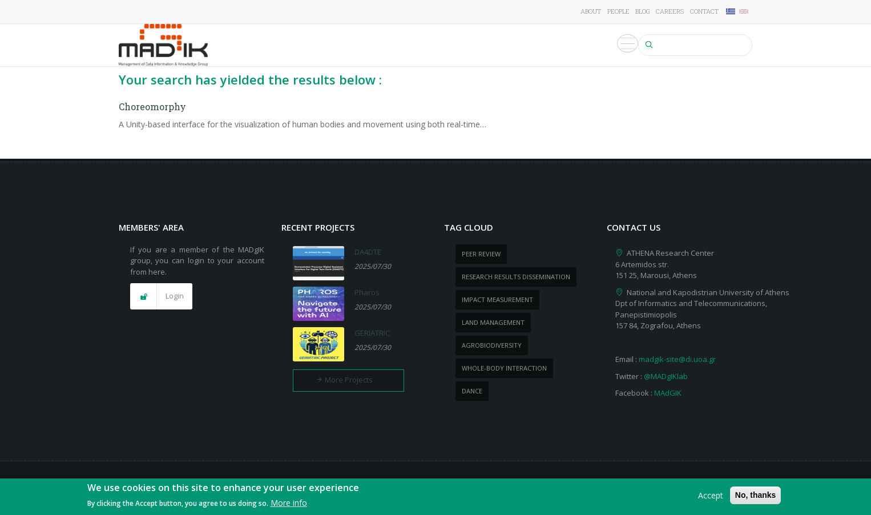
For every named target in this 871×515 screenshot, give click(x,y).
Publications (439, 45)
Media (619, 45)
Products (501, 45)
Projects (378, 45)
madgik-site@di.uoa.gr (677, 359)
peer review (481, 254)
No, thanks (755, 495)
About (590, 11)
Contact (704, 11)
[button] (161, 296)
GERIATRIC (372, 333)
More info (289, 503)
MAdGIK (668, 393)
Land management (493, 322)
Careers (670, 11)
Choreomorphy (152, 106)
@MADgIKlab (666, 376)
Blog (642, 11)
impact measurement (497, 299)
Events (581, 45)
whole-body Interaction (504, 368)
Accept (710, 495)
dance (472, 391)
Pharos (367, 292)
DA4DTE (367, 252)
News (544, 45)
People (618, 11)
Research (328, 45)
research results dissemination (516, 276)
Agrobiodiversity (492, 345)
